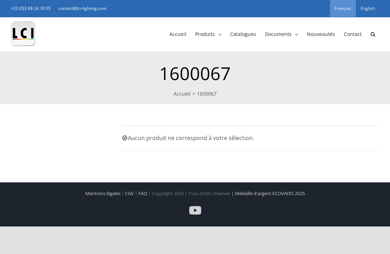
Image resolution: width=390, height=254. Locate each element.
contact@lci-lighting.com (141, 8)
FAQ (143, 193)
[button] (314, 34)
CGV (130, 193)
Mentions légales (103, 193)
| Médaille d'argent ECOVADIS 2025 (268, 193)
